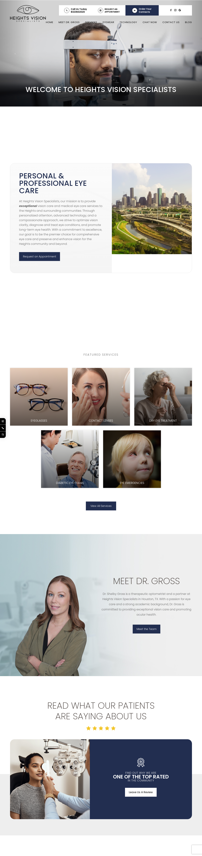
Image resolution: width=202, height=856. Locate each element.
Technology (128, 22)
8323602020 (78, 12)
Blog (188, 22)
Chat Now (150, 22)
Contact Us (171, 22)
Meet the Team (146, 629)
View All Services (101, 506)
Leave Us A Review (141, 792)
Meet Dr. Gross (69, 22)
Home (49, 22)
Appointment (112, 12)
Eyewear (108, 22)
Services (91, 22)
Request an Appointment (39, 256)
